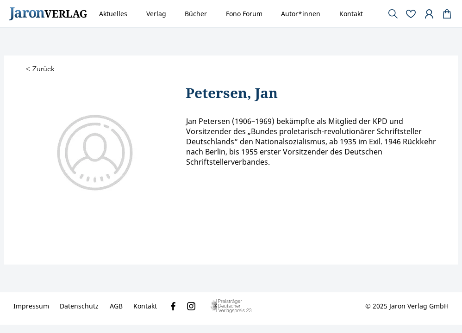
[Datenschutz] (79, 306)
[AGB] (116, 306)
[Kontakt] (145, 306)
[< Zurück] (41, 69)
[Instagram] (191, 306)
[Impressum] (31, 306)
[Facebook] (173, 306)
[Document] (447, 14)
